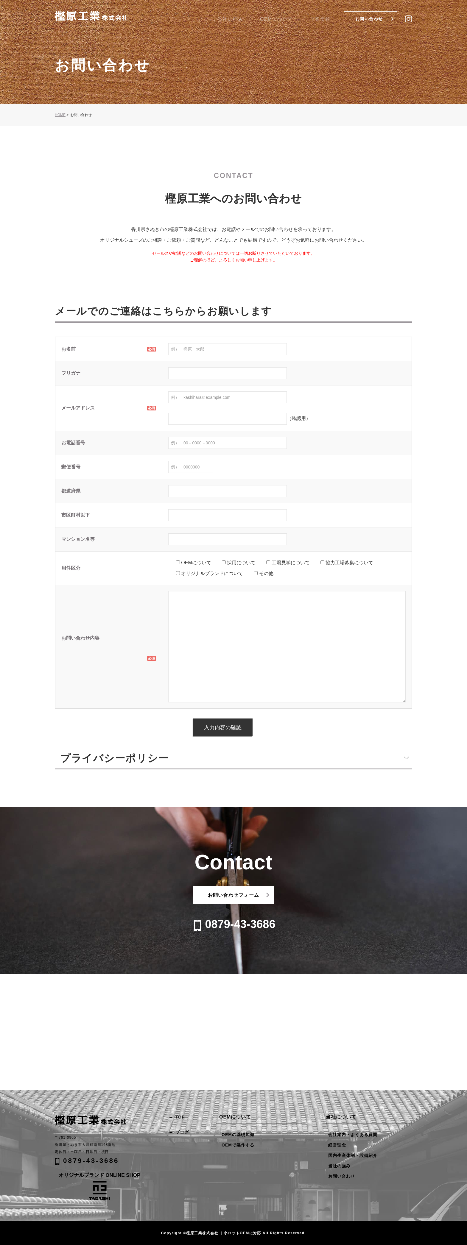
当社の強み (261, 19)
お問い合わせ (369, 18)
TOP (180, 1117)
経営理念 (337, 1145)
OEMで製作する (238, 1145)
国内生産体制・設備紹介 (352, 1155)
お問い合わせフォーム (233, 895)
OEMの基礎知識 (238, 1134)
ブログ (182, 1132)
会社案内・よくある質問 (352, 1134)
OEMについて (295, 19)
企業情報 (327, 19)
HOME (60, 115)
